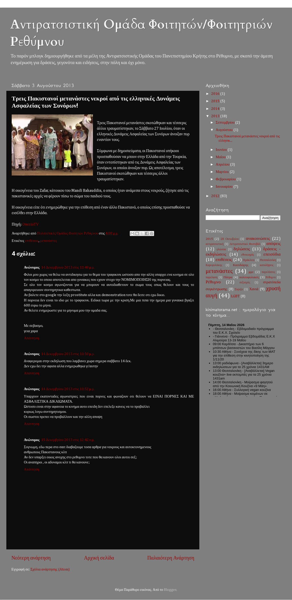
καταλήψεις (266, 265)
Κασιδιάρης (240, 265)
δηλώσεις (241, 249)
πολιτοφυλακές (249, 277)
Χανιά (253, 289)
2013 (215, 116)
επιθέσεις (32, 241)
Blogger (170, 590)
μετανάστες (48, 241)
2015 (215, 101)
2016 (215, 94)
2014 (215, 109)
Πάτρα (227, 277)
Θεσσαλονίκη (268, 260)
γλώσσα (221, 249)
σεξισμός (244, 282)
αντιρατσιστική (214, 244)
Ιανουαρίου (224, 186)
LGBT (235, 296)
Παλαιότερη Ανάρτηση (170, 558)
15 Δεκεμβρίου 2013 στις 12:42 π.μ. (67, 440)
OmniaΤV (30, 225)
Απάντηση (31, 338)
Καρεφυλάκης (214, 265)
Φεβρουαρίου (226, 179)
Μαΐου (221, 157)
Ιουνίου (222, 150)
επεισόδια (272, 254)
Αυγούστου (224, 130)
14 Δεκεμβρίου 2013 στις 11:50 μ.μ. (68, 354)
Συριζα (239, 289)
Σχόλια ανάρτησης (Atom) (50, 569)
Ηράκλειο (248, 260)
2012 (215, 196)
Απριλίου (223, 164)
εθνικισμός (247, 254)
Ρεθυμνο (271, 277)
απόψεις (273, 244)
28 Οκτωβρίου (230, 239)
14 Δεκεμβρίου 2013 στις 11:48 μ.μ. (68, 267)
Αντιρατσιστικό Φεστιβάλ (245, 244)
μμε (251, 272)
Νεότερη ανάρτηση (31, 558)
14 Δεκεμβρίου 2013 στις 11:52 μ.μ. (68, 389)
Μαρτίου (223, 172)
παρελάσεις (268, 272)
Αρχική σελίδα (99, 558)
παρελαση (211, 277)
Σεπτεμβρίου (225, 122)
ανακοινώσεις (258, 239)
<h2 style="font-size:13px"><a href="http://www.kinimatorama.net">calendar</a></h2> (243, 358)
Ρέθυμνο (213, 282)
